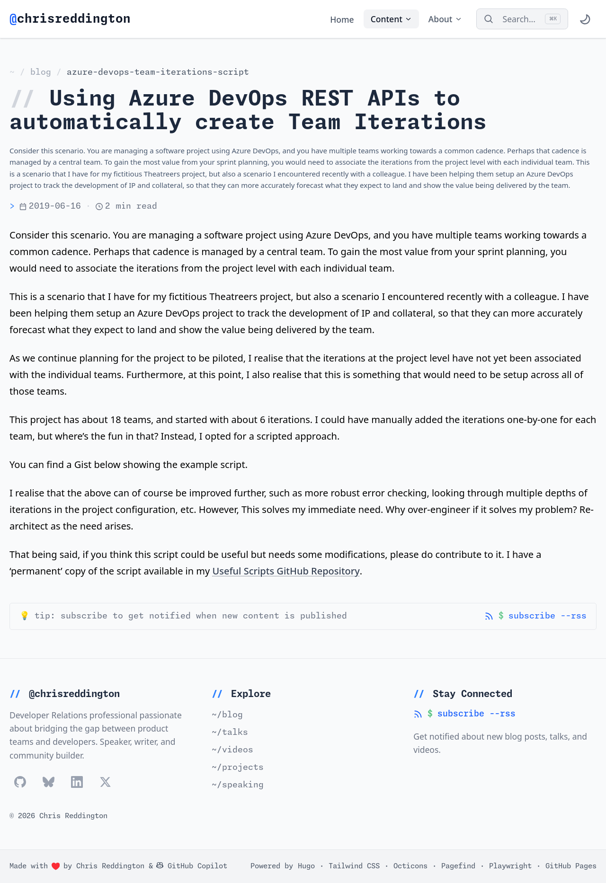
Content (391, 19)
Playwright (510, 866)
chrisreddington (70, 19)
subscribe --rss (535, 616)
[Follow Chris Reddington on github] (20, 782)
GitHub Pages (571, 866)
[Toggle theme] (585, 19)
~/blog (227, 715)
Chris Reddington (110, 866)
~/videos (232, 750)
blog (40, 72)
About (445, 19)
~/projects (238, 767)
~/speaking (238, 785)
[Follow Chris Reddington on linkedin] (77, 782)
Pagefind (458, 866)
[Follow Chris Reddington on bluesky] (48, 782)
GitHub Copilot (191, 866)
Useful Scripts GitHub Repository (285, 571)
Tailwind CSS (354, 866)
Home (342, 19)
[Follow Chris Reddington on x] (105, 782)
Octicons (410, 866)
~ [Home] (12, 72)
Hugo (306, 866)
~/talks (230, 732)
